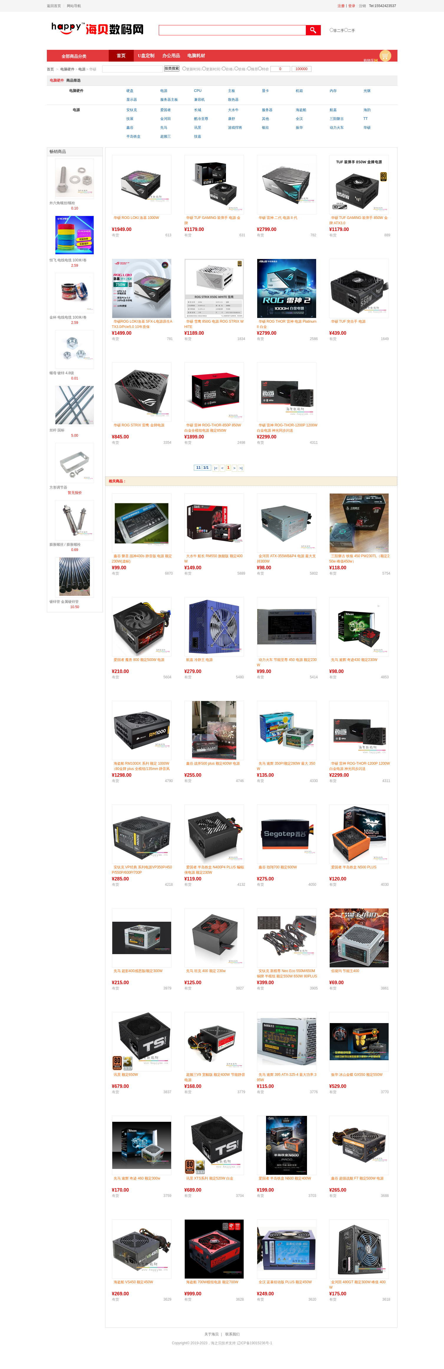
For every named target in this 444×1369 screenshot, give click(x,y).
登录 (351, 6)
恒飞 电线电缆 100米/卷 (68, 260)
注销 (362, 6)
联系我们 (232, 1334)
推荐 (254, 69)
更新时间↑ (214, 69)
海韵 (367, 110)
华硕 (367, 128)
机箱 (299, 91)
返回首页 (54, 6)
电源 (81, 69)
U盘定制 (146, 55)
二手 (351, 31)
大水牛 (233, 110)
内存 (333, 91)
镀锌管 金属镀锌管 (64, 602)
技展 (129, 119)
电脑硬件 (67, 69)
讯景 (197, 128)
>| (240, 468)
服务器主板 (169, 100)
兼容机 (199, 100)
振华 (299, 128)
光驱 (367, 91)
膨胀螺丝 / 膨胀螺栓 (65, 544)
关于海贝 (211, 1334)
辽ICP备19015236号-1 (254, 1343)
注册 (341, 6)
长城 (197, 110)
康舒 (231, 119)
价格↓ (230, 69)
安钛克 (131, 110)
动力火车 (337, 128)
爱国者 (165, 110)
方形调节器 (58, 487)
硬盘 (129, 91)
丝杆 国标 (57, 430)
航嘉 (333, 110)
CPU (198, 91)
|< (215, 468)
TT (366, 119)
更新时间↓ (194, 69)
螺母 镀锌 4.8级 (61, 373)
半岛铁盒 (133, 136)
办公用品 (171, 55)
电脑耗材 (196, 55)
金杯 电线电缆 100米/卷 (68, 317)
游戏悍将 (235, 128)
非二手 (339, 31)
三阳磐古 (337, 119)
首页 (121, 55)
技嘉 (197, 136)
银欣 (265, 128)
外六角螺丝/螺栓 (62, 203)
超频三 (165, 136)
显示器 (131, 100)
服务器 (267, 110)
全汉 (299, 119)
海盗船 (301, 110)
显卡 (265, 91)
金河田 (165, 119)
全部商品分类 (74, 56)
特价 (265, 69)
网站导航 (74, 6)
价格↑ (242, 69)
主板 (231, 91)
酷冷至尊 (201, 119)
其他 (265, 119)
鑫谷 (129, 128)
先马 (163, 128)
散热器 (233, 100)
